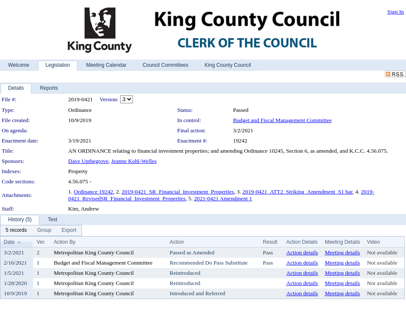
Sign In (395, 12)
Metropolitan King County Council (94, 252)
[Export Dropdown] (68, 230)
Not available (382, 252)
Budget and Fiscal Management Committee (282, 120)
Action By (64, 242)
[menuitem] (16, 230)
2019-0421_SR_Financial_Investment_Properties (178, 191)
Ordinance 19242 (93, 191)
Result (270, 242)
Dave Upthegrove (88, 161)
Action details (302, 252)
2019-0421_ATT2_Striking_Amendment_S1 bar (297, 191)
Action (177, 242)
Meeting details (342, 252)
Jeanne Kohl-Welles (134, 161)
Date (9, 242)
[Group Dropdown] (44, 230)
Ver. (41, 242)
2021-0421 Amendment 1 (223, 198)
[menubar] (41, 230)
